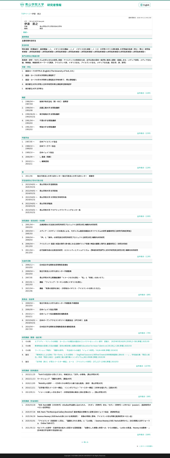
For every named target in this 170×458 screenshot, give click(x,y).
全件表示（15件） (144, 133)
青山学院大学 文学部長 (49, 190)
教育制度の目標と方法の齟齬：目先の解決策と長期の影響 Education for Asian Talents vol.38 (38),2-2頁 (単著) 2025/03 (83, 345)
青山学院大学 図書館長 (49, 184)
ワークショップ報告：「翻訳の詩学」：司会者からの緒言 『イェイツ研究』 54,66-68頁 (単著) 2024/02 (76, 350)
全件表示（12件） (144, 256)
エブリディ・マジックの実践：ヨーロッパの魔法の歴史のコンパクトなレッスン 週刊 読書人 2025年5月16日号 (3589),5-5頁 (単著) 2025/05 (92, 341)
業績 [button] (25, 32)
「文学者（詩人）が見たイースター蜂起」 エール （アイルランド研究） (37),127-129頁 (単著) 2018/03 (76, 361)
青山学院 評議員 (46, 203)
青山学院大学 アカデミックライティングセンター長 (60, 210)
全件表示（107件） (144, 366)
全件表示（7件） (145, 333)
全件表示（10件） (144, 93)
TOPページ (25, 13)
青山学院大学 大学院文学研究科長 (53, 197)
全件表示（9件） (145, 396)
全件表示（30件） (144, 434)
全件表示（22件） (144, 167)
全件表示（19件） (144, 216)
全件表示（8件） (145, 294)
